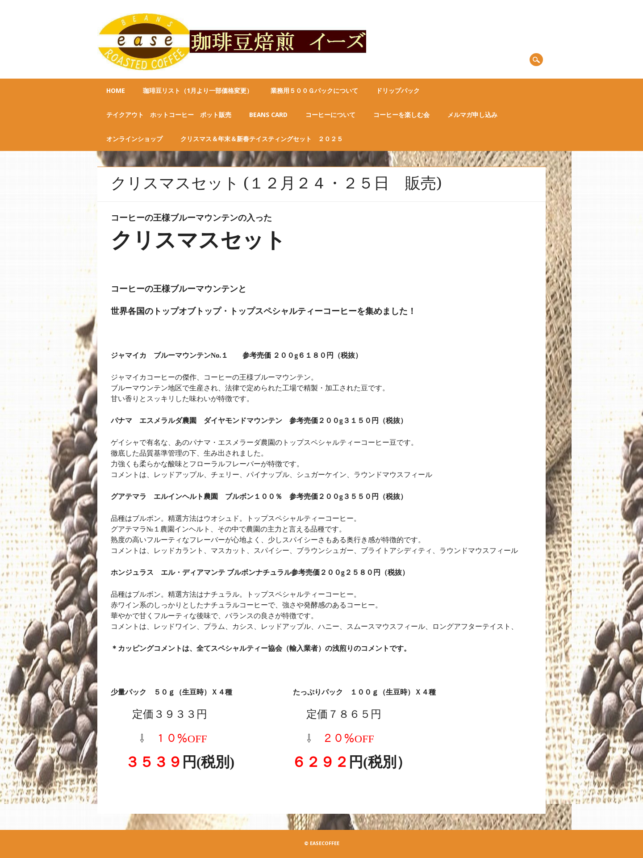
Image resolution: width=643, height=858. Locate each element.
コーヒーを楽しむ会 (401, 114)
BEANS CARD (268, 114)
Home (115, 90)
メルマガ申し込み (472, 114)
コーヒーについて (330, 114)
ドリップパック (398, 90)
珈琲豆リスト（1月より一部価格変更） (198, 90)
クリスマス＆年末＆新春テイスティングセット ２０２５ (261, 138)
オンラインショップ (134, 138)
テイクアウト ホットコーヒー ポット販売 (168, 114)
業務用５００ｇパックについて (314, 90)
